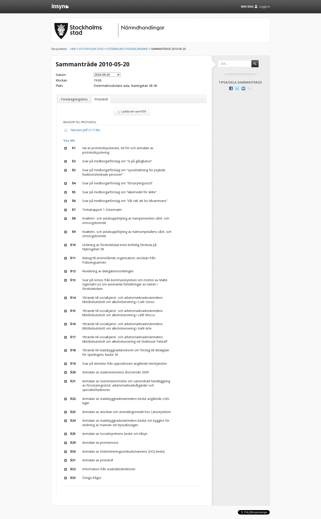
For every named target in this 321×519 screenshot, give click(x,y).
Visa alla (69, 140)
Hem (73, 49)
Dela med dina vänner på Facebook (231, 88)
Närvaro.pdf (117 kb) (85, 130)
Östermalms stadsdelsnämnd (127, 49)
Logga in (264, 6)
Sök (257, 65)
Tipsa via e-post (249, 88)
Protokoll (101, 99)
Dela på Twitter (237, 88)
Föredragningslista (74, 99)
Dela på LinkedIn (243, 88)
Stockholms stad (91, 49)
